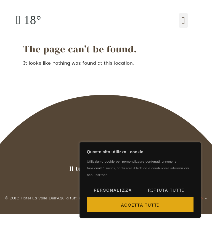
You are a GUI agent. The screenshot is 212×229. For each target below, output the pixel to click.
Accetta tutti (140, 204)
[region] (140, 180)
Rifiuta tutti (166, 189)
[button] (183, 20)
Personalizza (113, 189)
